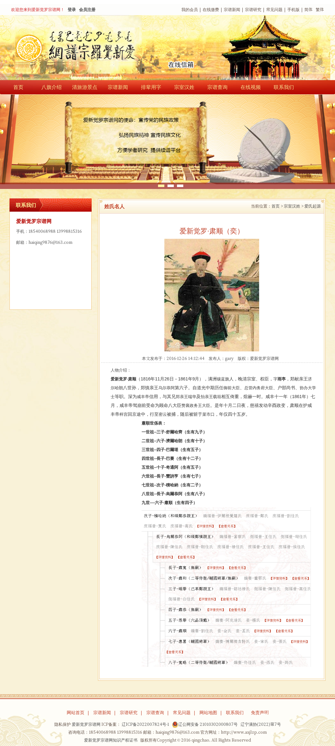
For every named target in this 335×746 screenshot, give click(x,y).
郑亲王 (182, 397)
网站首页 (75, 712)
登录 (72, 10)
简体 (308, 10)
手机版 (293, 10)
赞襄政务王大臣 (195, 405)
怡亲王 (207, 397)
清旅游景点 (84, 87)
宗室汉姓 (184, 87)
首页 (18, 87)
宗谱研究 (253, 10)
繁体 (320, 10)
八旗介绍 (51, 87)
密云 (163, 414)
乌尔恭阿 (166, 388)
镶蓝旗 (223, 379)
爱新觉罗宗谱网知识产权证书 (110, 740)
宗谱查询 (217, 87)
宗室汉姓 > (293, 206)
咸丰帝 (143, 397)
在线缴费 (211, 10)
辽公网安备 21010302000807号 (205, 724)
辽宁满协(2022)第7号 (261, 724)
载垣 (217, 397)
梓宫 (123, 414)
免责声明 (260, 712)
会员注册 (87, 10)
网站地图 (208, 712)
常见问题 (274, 10)
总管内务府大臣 (258, 388)
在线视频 (251, 87)
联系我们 (284, 87)
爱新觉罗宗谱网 (264, 358)
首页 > (277, 206)
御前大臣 (231, 388)
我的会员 (189, 10)
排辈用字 (151, 87)
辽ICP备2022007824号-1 (145, 724)
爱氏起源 (312, 206)
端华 (192, 397)
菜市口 (208, 414)
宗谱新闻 (232, 10)
